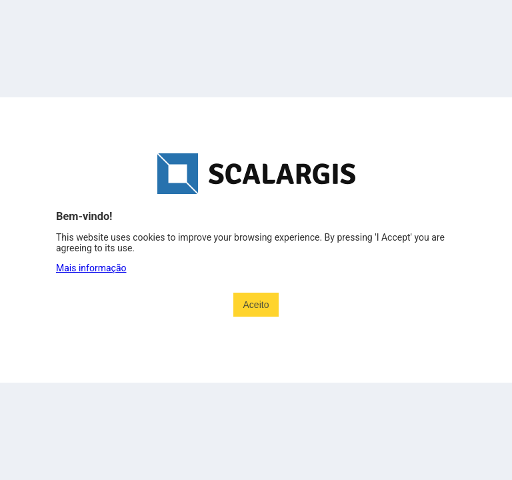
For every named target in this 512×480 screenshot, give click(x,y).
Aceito (256, 304)
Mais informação (91, 268)
